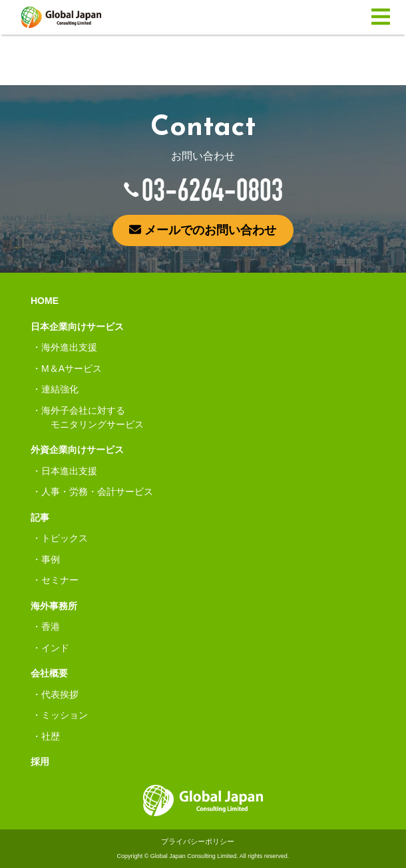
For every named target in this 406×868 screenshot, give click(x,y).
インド (55, 648)
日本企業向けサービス (77, 326)
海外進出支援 (69, 347)
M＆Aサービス (71, 368)
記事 (40, 517)
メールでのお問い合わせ (202, 230)
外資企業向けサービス (77, 449)
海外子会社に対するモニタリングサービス (92, 417)
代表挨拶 (60, 694)
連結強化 (60, 389)
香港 (50, 626)
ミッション (64, 715)
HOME (45, 300)
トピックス (64, 538)
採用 (40, 761)
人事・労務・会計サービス (97, 491)
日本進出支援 (69, 471)
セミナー (60, 580)
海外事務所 (54, 606)
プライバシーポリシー (197, 841)
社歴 (50, 736)
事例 (50, 559)
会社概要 (49, 673)
